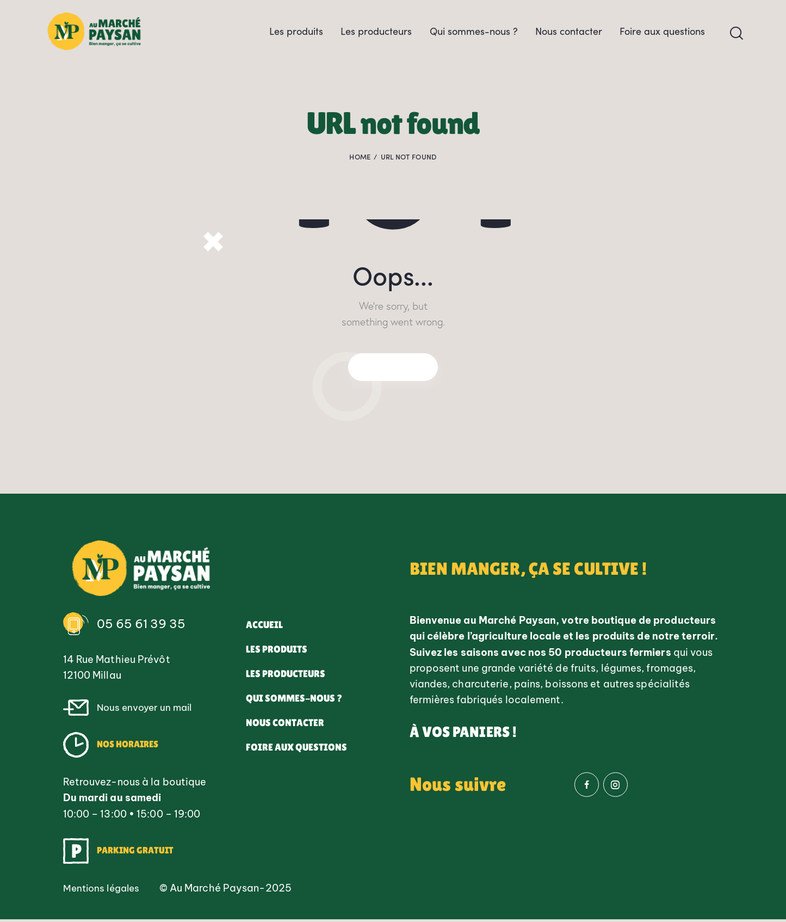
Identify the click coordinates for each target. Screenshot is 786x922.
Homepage (393, 368)
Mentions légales (104, 890)
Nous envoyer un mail (147, 710)
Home (359, 163)
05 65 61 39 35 (142, 627)
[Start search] (736, 37)
